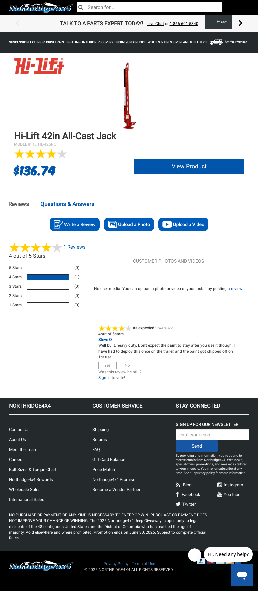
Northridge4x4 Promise (113, 479)
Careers (16, 459)
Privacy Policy (116, 563)
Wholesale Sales (25, 489)
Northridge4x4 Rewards (31, 479)
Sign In (104, 377)
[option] (129, 23)
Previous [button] (17, 23)
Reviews (74, 247)
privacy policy (205, 473)
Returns (99, 439)
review (236, 288)
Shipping (100, 429)
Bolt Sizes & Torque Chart (32, 469)
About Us (17, 439)
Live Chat (155, 23)
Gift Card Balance (108, 459)
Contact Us (19, 429)
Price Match (103, 469)
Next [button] (240, 23)
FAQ (96, 449)
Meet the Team (23, 449)
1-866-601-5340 (184, 23)
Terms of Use (143, 563)
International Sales (26, 499)
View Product (189, 166)
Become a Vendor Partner (116, 489)
